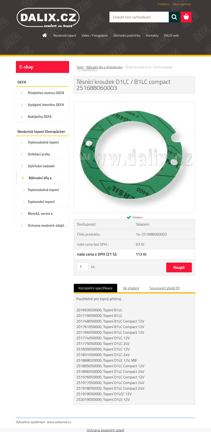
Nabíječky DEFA (40, 116)
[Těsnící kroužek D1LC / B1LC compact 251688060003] (134, 104)
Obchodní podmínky (127, 35)
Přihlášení (163, 4)
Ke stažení (131, 288)
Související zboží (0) (165, 288)
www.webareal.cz (59, 421)
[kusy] (83, 267)
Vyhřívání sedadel (41, 166)
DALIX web (171, 35)
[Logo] (48, 17)
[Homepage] (45, 35)
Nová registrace (182, 4)
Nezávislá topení (64, 35)
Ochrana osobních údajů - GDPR (47, 227)
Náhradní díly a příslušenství (40, 179)
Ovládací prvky (39, 154)
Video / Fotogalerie (95, 35)
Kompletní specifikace (95, 288)
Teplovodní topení (41, 201)
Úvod (80, 67)
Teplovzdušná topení (43, 142)
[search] (174, 17)
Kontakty (152, 35)
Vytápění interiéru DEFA (46, 104)
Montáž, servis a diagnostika (40, 215)
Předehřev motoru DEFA (46, 93)
